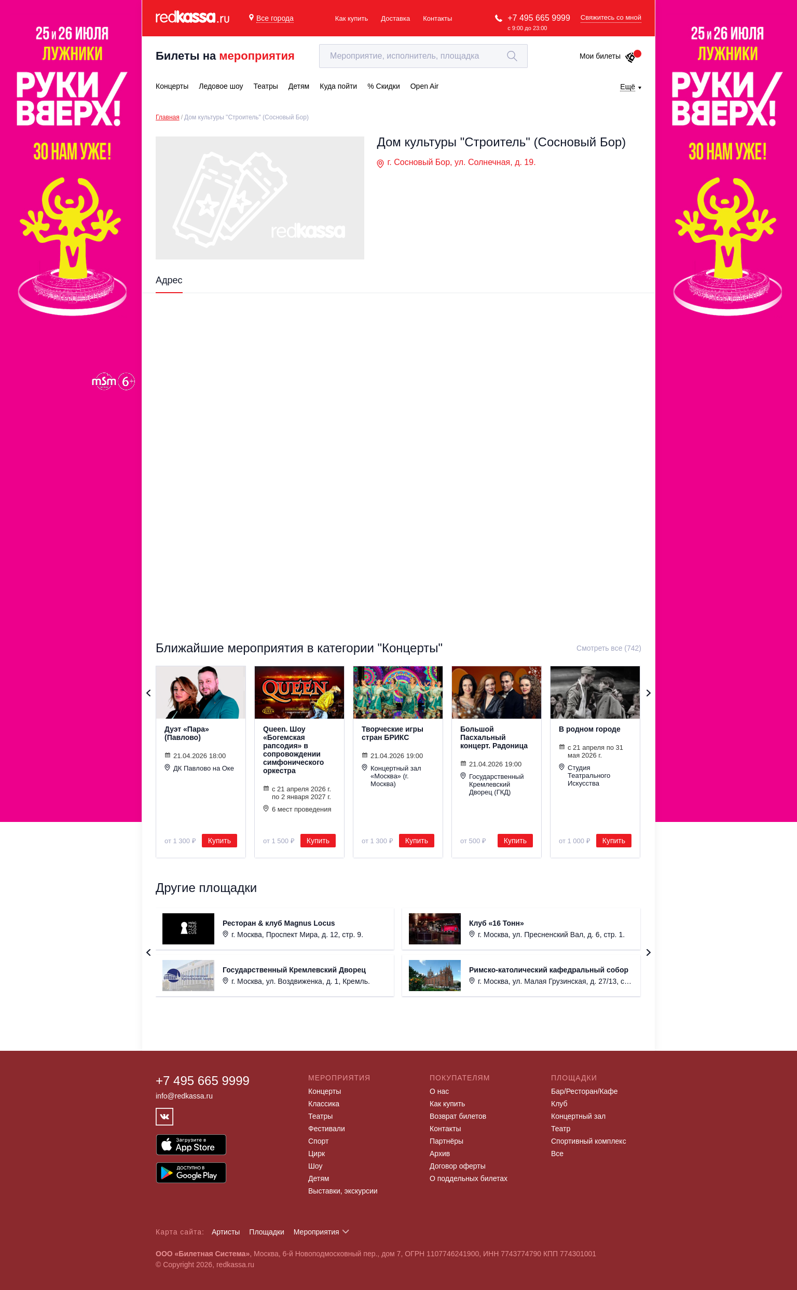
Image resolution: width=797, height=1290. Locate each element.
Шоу (315, 1166)
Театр (560, 1128)
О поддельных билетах (468, 1178)
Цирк (316, 1153)
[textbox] (423, 56)
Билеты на (225, 55)
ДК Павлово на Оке (199, 768)
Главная (168, 117)
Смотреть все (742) (608, 648)
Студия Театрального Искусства (584, 775)
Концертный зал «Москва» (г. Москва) (391, 776)
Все (557, 1153)
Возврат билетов (458, 1116)
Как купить (351, 18)
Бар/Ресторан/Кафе (584, 1091)
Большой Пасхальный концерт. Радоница (494, 737)
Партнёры (446, 1141)
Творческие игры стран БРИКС (392, 733)
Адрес (169, 280)
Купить (219, 840)
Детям (318, 1178)
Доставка (395, 18)
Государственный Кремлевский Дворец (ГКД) (492, 784)
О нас (439, 1091)
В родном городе (590, 729)
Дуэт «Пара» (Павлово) (186, 733)
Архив (440, 1153)
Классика (323, 1104)
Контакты (437, 18)
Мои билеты (608, 56)
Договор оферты (458, 1166)
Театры (320, 1116)
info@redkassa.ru (184, 1096)
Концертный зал (578, 1116)
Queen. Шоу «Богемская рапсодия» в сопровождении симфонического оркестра (293, 750)
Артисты (226, 1232)
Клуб (559, 1104)
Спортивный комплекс (588, 1141)
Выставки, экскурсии (343, 1191)
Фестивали (326, 1128)
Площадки (266, 1232)
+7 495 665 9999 (538, 17)
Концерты (324, 1091)
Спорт (318, 1141)
